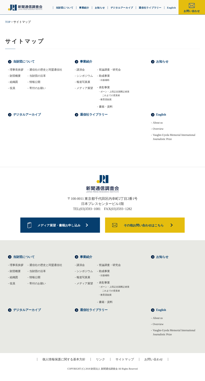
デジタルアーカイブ (27, 114)
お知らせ (162, 61)
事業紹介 (86, 61)
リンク (100, 359)
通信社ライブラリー (94, 114)
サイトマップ (124, 359)
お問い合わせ (192, 11)
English (161, 114)
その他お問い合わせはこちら (144, 225)
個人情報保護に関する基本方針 (63, 359)
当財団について (24, 61)
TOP (7, 22)
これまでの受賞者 (111, 95)
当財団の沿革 (37, 271)
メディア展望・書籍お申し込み (58, 225)
